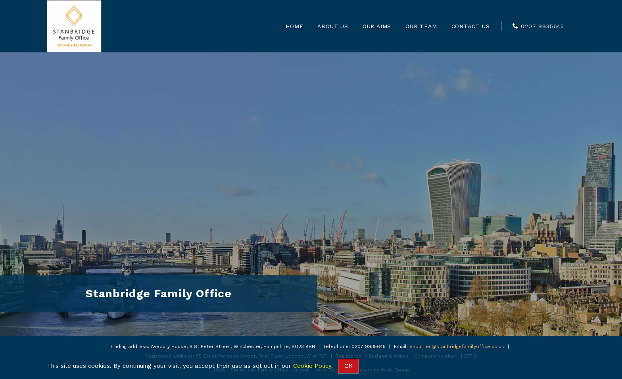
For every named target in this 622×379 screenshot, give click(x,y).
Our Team (421, 26)
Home (294, 26)
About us (332, 26)
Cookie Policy (312, 365)
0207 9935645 (542, 26)
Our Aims (377, 26)
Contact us (470, 26)
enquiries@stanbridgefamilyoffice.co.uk (456, 346)
